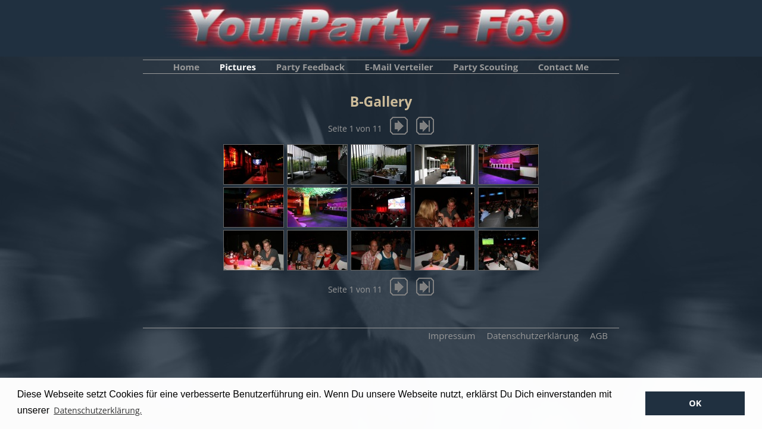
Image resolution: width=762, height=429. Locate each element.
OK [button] (695, 403)
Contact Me (563, 67)
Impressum (451, 335)
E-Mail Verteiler (399, 67)
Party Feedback (310, 67)
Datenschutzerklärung (532, 335)
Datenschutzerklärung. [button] (98, 410)
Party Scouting (485, 67)
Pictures (238, 67)
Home (186, 67)
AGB (599, 335)
